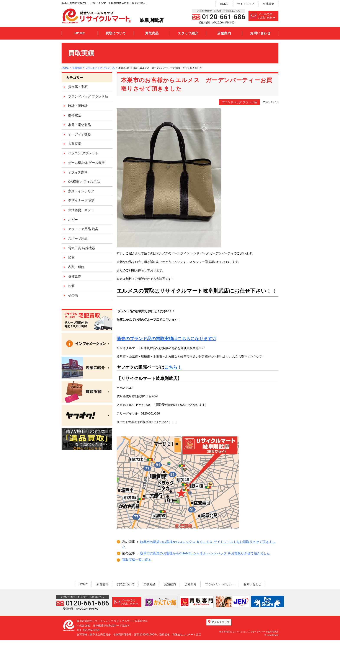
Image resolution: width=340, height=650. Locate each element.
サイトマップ (245, 3)
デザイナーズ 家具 (81, 200)
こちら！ (173, 367)
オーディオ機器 (79, 134)
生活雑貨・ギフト (81, 210)
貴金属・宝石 (78, 87)
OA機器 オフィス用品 (84, 181)
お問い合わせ (260, 33)
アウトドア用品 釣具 (83, 229)
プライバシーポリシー (222, 584)
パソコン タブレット (83, 153)
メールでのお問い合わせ (263, 16)
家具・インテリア (81, 191)
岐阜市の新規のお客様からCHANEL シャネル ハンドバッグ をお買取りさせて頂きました (205, 553)
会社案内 (192, 584)
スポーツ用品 (78, 238)
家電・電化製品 (79, 125)
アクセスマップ (219, 632)
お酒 (71, 286)
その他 (73, 295)
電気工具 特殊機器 (81, 248)
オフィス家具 (78, 172)
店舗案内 (224, 33)
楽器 (71, 257)
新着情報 (100, 584)
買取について (116, 33)
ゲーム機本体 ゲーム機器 (86, 162)
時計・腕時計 (78, 106)
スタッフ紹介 (188, 33)
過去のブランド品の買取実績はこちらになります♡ (166, 338)
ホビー (73, 219)
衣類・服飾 (76, 267)
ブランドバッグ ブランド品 (100, 67)
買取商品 (152, 33)
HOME (224, 3)
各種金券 (74, 276)
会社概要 (268, 3)
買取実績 (77, 67)
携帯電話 (74, 115)
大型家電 (74, 144)
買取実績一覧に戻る (136, 560)
